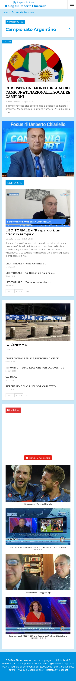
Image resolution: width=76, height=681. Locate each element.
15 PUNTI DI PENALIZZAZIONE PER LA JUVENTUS (35, 367)
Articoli (7, 42)
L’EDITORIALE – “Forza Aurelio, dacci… (28, 282)
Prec (10, 291)
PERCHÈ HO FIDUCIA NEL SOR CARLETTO (31, 386)
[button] (38, 486)
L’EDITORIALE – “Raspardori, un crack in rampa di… (33, 232)
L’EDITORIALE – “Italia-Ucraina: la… (26, 263)
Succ (19, 291)
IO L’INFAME (16, 345)
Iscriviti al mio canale (38, 458)
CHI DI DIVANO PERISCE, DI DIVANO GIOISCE (32, 358)
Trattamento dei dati (57, 669)
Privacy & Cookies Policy (30, 669)
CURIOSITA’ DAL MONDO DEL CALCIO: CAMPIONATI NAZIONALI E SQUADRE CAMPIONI (38, 92)
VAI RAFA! (11, 376)
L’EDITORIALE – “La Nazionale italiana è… (30, 272)
